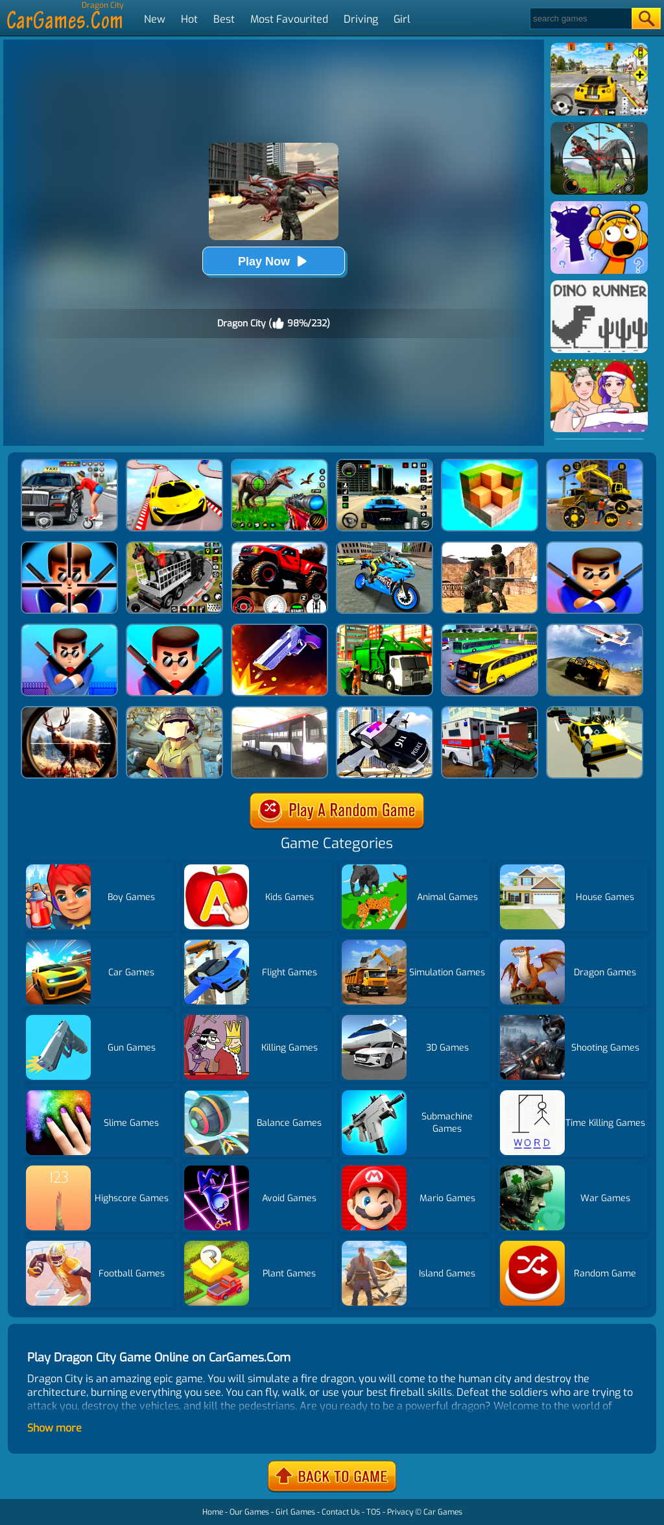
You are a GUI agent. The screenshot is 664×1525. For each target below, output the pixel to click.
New (154, 19)
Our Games (249, 1512)
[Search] (580, 18)
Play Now (273, 261)
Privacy (400, 1512)
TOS (373, 1512)
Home (212, 1512)
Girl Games (295, 1512)
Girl (402, 19)
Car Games (442, 1512)
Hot (189, 19)
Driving (361, 19)
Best (224, 19)
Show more (54, 1428)
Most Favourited (289, 19)
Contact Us (341, 1512)
